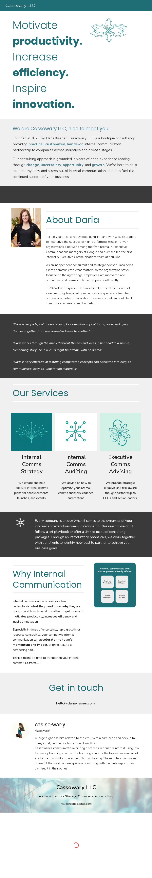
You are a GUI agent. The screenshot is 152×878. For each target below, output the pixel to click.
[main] (48, 65)
